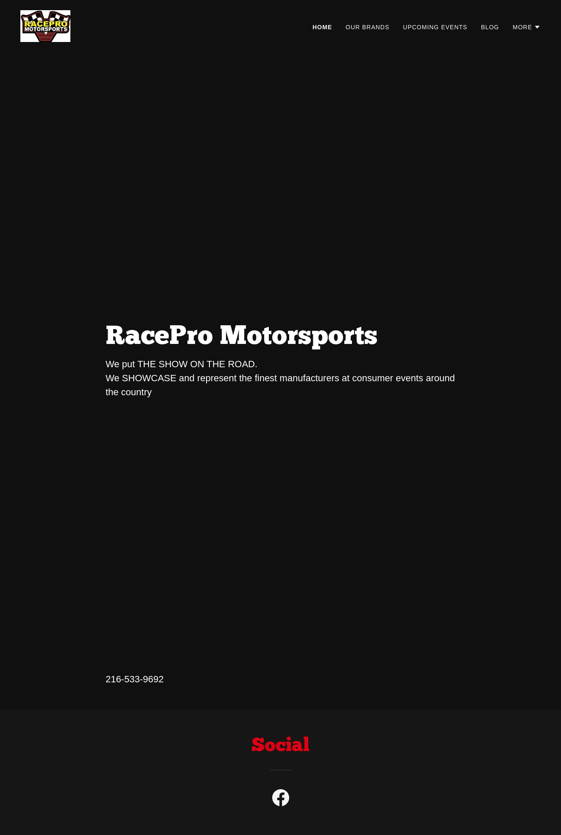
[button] (527, 27)
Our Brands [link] (367, 27)
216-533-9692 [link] (135, 679)
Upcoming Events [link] (435, 27)
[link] (45, 25)
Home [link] (322, 27)
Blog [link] (490, 27)
